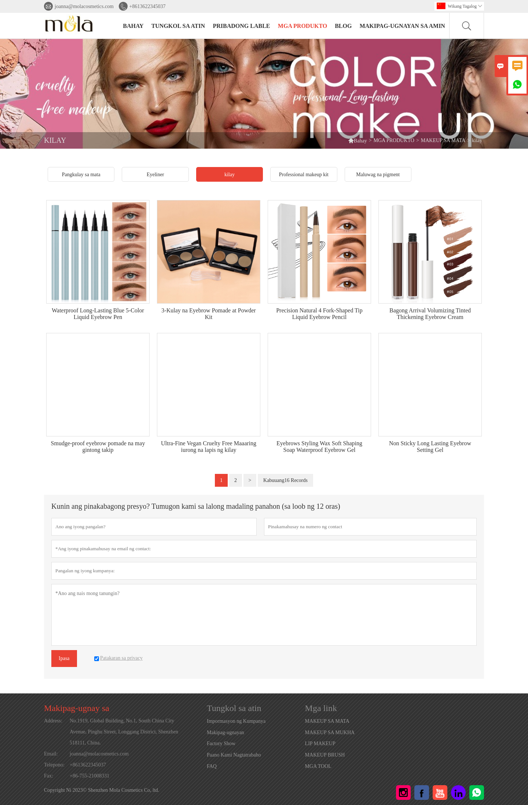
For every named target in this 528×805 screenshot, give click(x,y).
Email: (51, 754)
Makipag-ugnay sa (76, 708)
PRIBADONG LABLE (241, 26)
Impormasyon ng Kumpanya (236, 721)
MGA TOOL (318, 766)
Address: (53, 721)
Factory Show (221, 743)
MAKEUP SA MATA (443, 140)
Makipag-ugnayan (225, 732)
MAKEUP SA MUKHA (330, 732)
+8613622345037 (147, 6)
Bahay (357, 140)
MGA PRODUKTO (302, 26)
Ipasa (64, 658)
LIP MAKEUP (320, 743)
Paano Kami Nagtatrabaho (234, 755)
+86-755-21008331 (89, 776)
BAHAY (133, 26)
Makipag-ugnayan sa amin (402, 26)
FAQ (212, 766)
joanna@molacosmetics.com (84, 6)
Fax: (48, 776)
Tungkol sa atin (178, 26)
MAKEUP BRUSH (325, 755)
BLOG (343, 26)
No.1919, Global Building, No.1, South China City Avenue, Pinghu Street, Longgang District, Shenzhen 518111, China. (124, 732)
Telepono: (54, 765)
